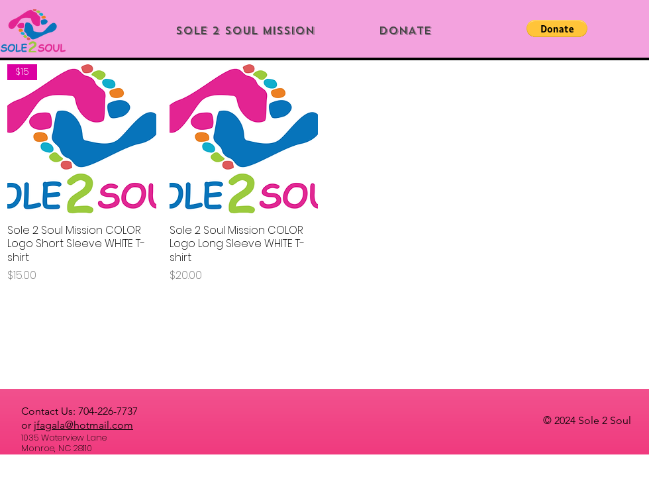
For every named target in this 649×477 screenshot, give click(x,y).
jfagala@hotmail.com (83, 425)
